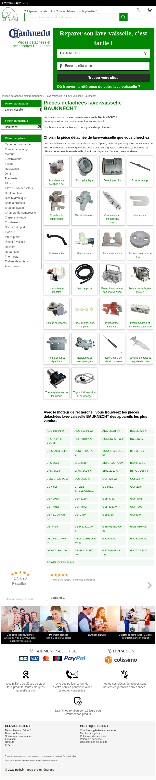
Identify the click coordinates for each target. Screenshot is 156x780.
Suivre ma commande (18, 736)
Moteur (9, 154)
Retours (9, 741)
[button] (103, 53)
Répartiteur (12, 251)
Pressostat (11, 178)
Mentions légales (90, 733)
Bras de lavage (14, 207)
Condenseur (12, 222)
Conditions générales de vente (98, 730)
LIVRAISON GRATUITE (15, 3)
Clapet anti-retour (16, 217)
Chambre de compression (21, 212)
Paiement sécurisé (91, 739)
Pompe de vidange (17, 149)
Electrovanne (13, 159)
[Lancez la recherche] (123, 17)
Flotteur (9, 232)
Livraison (10, 739)
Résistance (12, 168)
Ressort (10, 246)
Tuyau (9, 163)
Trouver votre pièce (103, 77)
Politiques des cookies (93, 736)
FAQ (7, 744)
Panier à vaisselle (16, 241)
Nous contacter (14, 733)
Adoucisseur (13, 266)
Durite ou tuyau (14, 193)
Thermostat (12, 256)
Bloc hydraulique (15, 198)
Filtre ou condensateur (19, 188)
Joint (8, 173)
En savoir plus (69, 756)
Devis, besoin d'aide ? (18, 730)
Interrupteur (12, 237)
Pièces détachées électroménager (22, 95)
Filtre (8, 183)
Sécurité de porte (16, 227)
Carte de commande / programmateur (18, 144)
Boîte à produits (15, 203)
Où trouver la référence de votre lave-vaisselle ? (98, 87)
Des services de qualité (93, 741)
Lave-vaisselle (54, 95)
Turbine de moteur (16, 261)
